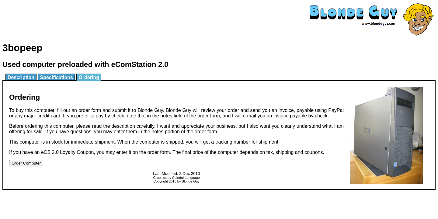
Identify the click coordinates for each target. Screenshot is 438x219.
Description (21, 77)
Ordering (88, 77)
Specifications (56, 77)
